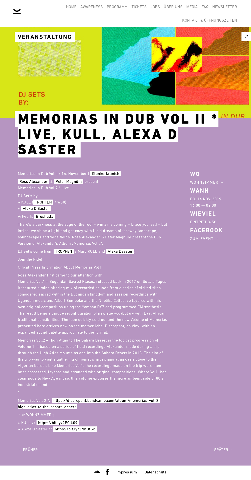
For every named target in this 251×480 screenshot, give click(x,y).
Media (183, 9)
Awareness (64, 9)
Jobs (138, 9)
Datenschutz (155, 472)
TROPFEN (43, 202)
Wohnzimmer (204, 182)
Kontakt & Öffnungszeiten (207, 28)
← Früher (28, 449)
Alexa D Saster (36, 208)
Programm (93, 9)
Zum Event (202, 238)
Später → (223, 449)
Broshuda (44, 216)
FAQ (199, 9)
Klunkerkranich (105, 173)
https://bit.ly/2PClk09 (58, 422)
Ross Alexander (33, 181)
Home (40, 9)
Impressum (126, 472)
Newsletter (223, 9)
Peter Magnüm (69, 181)
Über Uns (160, 9)
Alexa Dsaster (120, 251)
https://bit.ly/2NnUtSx (75, 429)
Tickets (119, 9)
